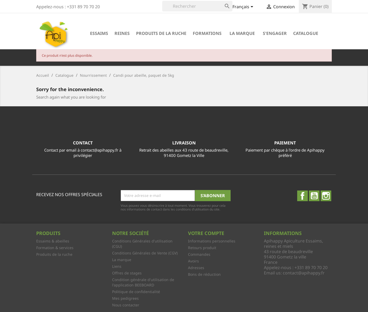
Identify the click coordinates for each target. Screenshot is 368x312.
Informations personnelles (211, 241)
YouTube (314, 196)
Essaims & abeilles (52, 241)
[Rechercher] (197, 6)
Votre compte (206, 233)
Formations (207, 33)
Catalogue (305, 33)
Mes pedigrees (125, 298)
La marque (242, 33)
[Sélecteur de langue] (243, 7)
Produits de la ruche (161, 33)
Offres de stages (127, 272)
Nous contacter (125, 304)
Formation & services (54, 247)
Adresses (196, 267)
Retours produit (202, 247)
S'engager (275, 33)
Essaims (99, 33)
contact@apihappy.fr (304, 273)
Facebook (302, 196)
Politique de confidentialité (136, 291)
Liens (116, 266)
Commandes (199, 254)
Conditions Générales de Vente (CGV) (145, 253)
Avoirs (193, 261)
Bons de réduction (204, 274)
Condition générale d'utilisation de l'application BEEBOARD (143, 282)
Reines (122, 33)
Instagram (326, 196)
